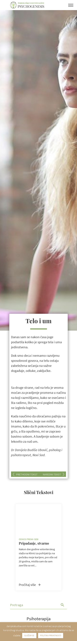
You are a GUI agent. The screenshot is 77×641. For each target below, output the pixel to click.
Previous (11, 547)
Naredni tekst (52, 474)
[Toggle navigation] (71, 6)
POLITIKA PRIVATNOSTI (50, 635)
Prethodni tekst (27, 474)
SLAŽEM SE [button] (29, 635)
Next (66, 547)
